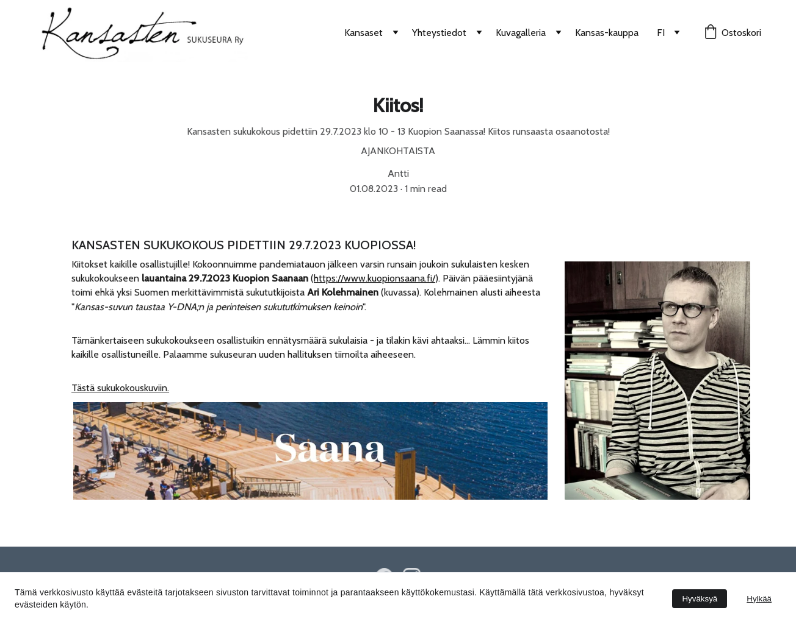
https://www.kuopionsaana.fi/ (374, 278)
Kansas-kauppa (607, 32)
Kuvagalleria (521, 32)
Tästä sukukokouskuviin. (120, 388)
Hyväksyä (699, 598)
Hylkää (759, 598)
